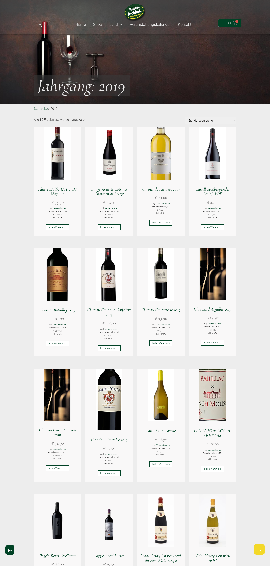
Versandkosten (59, 221)
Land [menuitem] (116, 24)
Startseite (41, 122)
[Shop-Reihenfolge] (210, 133)
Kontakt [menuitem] (184, 24)
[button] (40, 26)
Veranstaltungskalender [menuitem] (150, 24)
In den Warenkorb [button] (57, 240)
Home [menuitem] (80, 24)
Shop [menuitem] (97, 24)
